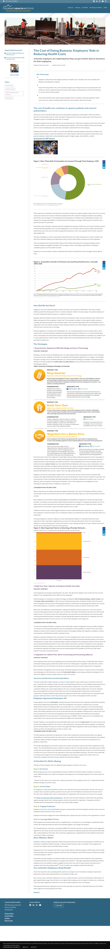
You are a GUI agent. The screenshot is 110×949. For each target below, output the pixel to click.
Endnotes (37, 890)
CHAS (105, 7)
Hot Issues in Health (96, 7)
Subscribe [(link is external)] (58, 903)
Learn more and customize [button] (11, 947)
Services (77, 7)
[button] (69, 408)
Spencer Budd (14, 75)
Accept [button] (33, 947)
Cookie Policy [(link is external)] (9, 914)
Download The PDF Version (44, 139)
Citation (7, 916)
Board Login (9, 918)
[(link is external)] (93, 1)
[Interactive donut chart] (69, 182)
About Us (70, 7)
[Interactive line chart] (69, 277)
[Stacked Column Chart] (69, 553)
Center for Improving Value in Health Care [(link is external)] (50, 796)
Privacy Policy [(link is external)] (9, 911)
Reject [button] (25, 947)
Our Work (85, 7)
